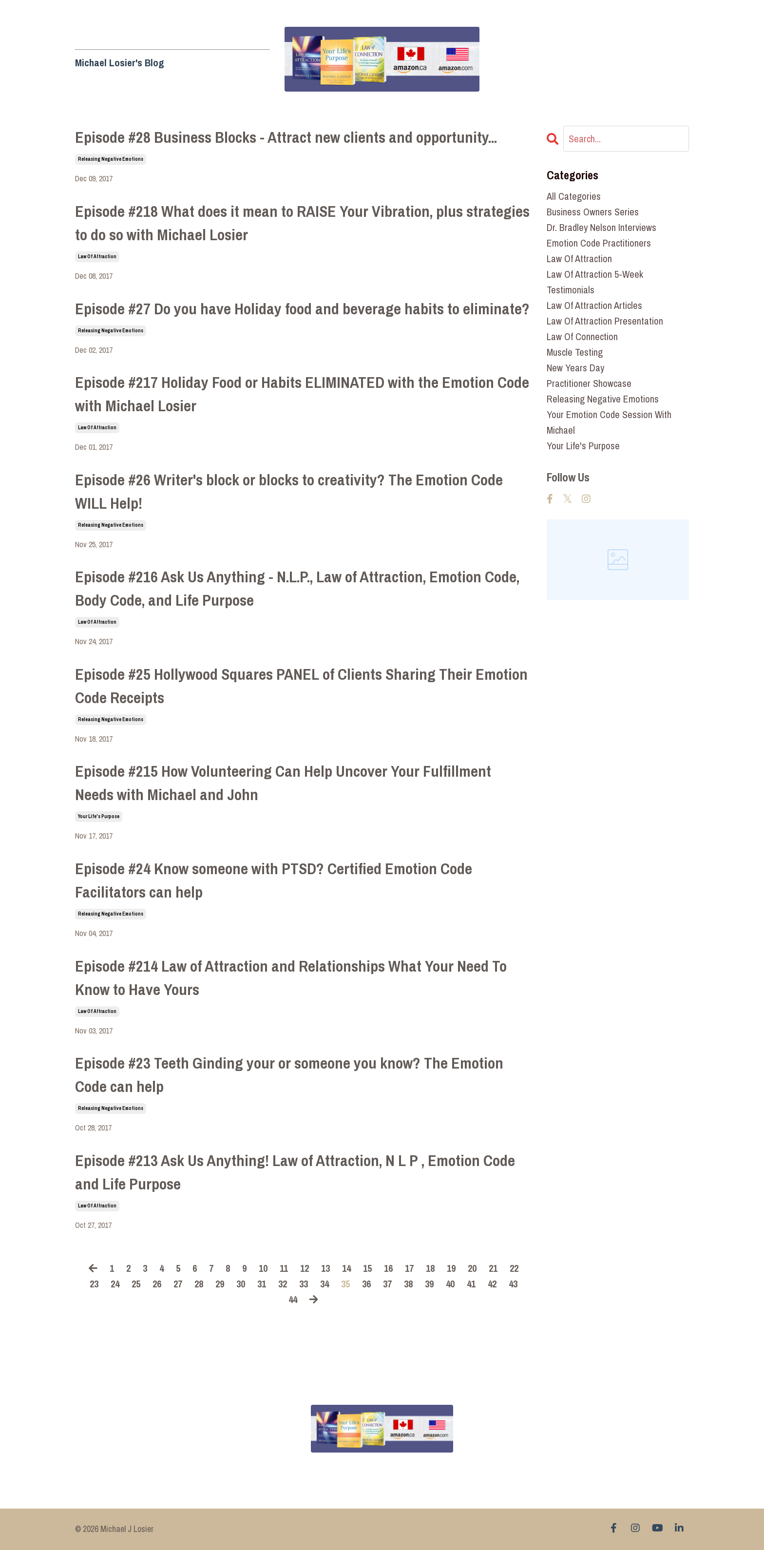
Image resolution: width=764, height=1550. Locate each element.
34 (324, 1283)
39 (429, 1283)
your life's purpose (98, 816)
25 (136, 1283)
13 (325, 1268)
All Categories (574, 196)
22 (514, 1268)
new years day (575, 367)
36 (366, 1283)
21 (493, 1268)
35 (345, 1283)
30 (240, 1283)
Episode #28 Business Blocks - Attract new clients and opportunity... (286, 137)
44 (292, 1299)
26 (157, 1283)
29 (219, 1283)
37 (387, 1283)
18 (430, 1268)
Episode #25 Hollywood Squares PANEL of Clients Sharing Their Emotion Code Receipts (301, 686)
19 (451, 1268)
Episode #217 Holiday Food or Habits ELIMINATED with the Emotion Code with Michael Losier (302, 394)
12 (304, 1268)
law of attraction (97, 256)
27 (177, 1283)
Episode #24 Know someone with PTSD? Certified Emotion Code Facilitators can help (273, 880)
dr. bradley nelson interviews (601, 227)
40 (450, 1283)
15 (367, 1268)
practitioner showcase (589, 383)
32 (282, 1283)
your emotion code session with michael (609, 422)
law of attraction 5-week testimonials (595, 282)
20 (472, 1268)
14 (346, 1268)
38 (408, 1283)
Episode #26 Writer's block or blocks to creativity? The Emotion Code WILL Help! (289, 491)
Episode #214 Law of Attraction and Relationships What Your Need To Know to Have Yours (291, 978)
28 (198, 1283)
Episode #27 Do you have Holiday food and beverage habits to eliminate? (302, 308)
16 (388, 1268)
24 (115, 1283)
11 (284, 1268)
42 (492, 1283)
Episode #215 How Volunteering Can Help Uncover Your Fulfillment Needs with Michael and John (283, 783)
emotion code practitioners (599, 242)
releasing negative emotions (110, 159)
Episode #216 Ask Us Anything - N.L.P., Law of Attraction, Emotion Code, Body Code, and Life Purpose (297, 588)
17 (409, 1268)
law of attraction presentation (605, 320)
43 (513, 1283)
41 (471, 1283)
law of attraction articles (594, 305)
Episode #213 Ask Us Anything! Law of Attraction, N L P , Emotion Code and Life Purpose (295, 1172)
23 (94, 1283)
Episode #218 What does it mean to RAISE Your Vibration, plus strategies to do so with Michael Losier (302, 223)
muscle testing (575, 352)
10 (263, 1268)
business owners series (593, 211)
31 (261, 1283)
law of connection (582, 336)
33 (303, 1283)
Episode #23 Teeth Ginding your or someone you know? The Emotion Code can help (289, 1074)
